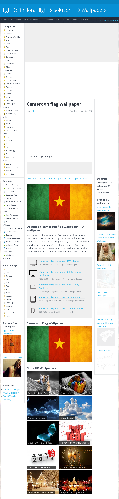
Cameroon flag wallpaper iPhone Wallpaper (61, 304)
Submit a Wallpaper (13, 238)
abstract (9, 296)
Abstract (9, 33)
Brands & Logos (12, 50)
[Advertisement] (44, 2)
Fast (7, 286)
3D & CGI (9, 30)
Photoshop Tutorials (80, 20)
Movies (9, 120)
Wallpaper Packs (62, 20)
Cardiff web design (11, 389)
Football (9, 316)
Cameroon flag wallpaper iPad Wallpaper (60, 295)
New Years (10, 127)
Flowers (9, 87)
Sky (7, 269)
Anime (8, 40)
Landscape (10, 303)
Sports (8, 147)
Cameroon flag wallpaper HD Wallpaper (59, 260)
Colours (9, 77)
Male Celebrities (12, 110)
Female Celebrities (13, 84)
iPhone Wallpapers (31, 20)
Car (7, 279)
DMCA (8, 198)
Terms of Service (12, 241)
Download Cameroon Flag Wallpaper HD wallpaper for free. (57, 178)
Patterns (9, 140)
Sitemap (9, 235)
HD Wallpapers (6, 20)
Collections (10, 74)
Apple (8, 43)
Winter (8, 170)
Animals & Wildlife (13, 37)
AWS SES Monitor (11, 393)
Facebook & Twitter (13, 201)
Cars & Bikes (11, 53)
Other (8, 137)
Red (7, 273)
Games (8, 97)
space (8, 293)
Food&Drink (10, 90)
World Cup (10, 174)
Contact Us (10, 191)
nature (8, 299)
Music (8, 124)
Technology (10, 150)
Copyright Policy (12, 195)
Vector (8, 164)
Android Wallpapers (13, 185)
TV (7, 154)
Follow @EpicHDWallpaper (108, 20)
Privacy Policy (11, 231)
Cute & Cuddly (11, 80)
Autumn (9, 47)
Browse (18, 20)
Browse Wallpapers (13, 188)
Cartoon (9, 276)
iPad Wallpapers (47, 20)
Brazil (8, 309)
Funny (8, 94)
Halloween (10, 100)
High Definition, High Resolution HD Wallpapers (54, 9)
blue (7, 283)
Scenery (9, 306)
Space (8, 144)
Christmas (10, 64)
